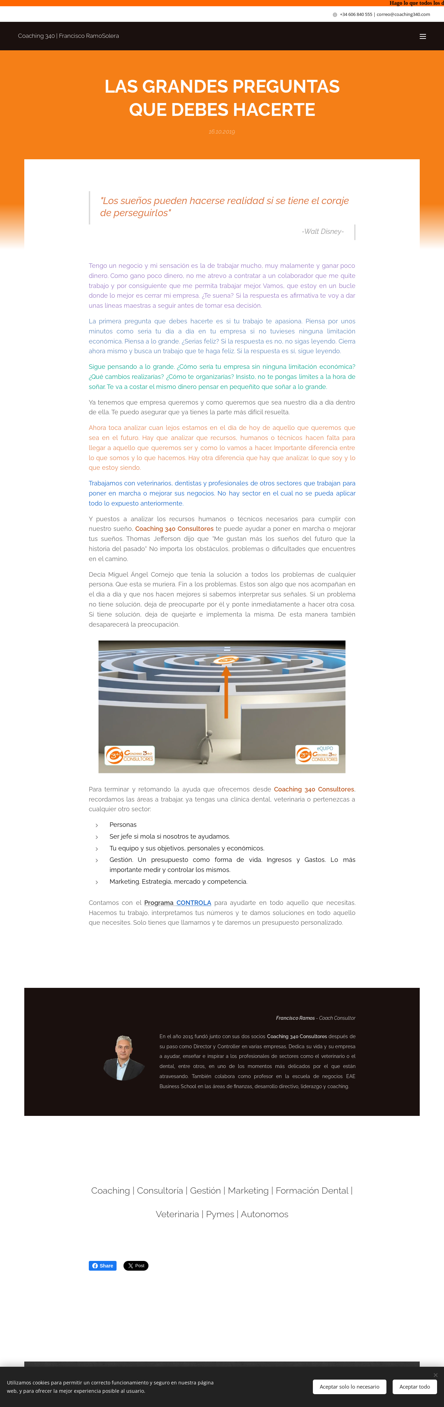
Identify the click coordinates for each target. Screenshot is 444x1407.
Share (102, 1266)
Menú (423, 36)
